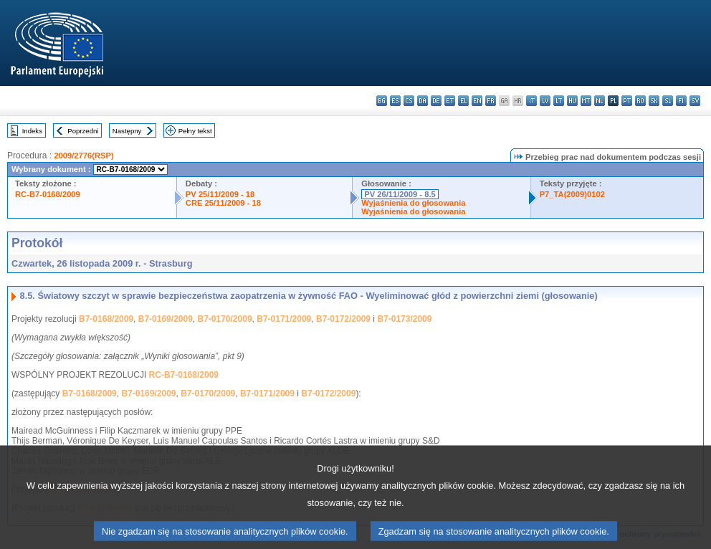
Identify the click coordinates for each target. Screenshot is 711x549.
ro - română (640, 100)
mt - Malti (586, 100)
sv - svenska (694, 100)
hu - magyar (572, 100)
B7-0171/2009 (284, 319)
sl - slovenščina (667, 100)
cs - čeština (409, 100)
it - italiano (531, 100)
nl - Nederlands (599, 100)
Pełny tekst (195, 131)
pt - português (626, 100)
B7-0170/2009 (225, 319)
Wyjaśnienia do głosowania (413, 203)
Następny (127, 131)
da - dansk (422, 100)
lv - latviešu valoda (545, 100)
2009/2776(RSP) (83, 155)
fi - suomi (681, 100)
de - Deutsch (436, 100)
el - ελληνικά (463, 100)
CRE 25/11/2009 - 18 (223, 203)
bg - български (381, 100)
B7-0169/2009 (165, 319)
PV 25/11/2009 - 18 (220, 194)
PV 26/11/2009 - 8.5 (400, 194)
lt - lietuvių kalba (558, 100)
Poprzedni (82, 131)
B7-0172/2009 (343, 319)
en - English (477, 100)
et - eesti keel (449, 100)
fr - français (490, 100)
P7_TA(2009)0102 (572, 194)
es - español (395, 100)
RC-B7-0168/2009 (47, 194)
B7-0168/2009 (106, 319)
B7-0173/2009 (404, 319)
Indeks (32, 131)
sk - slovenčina (654, 100)
